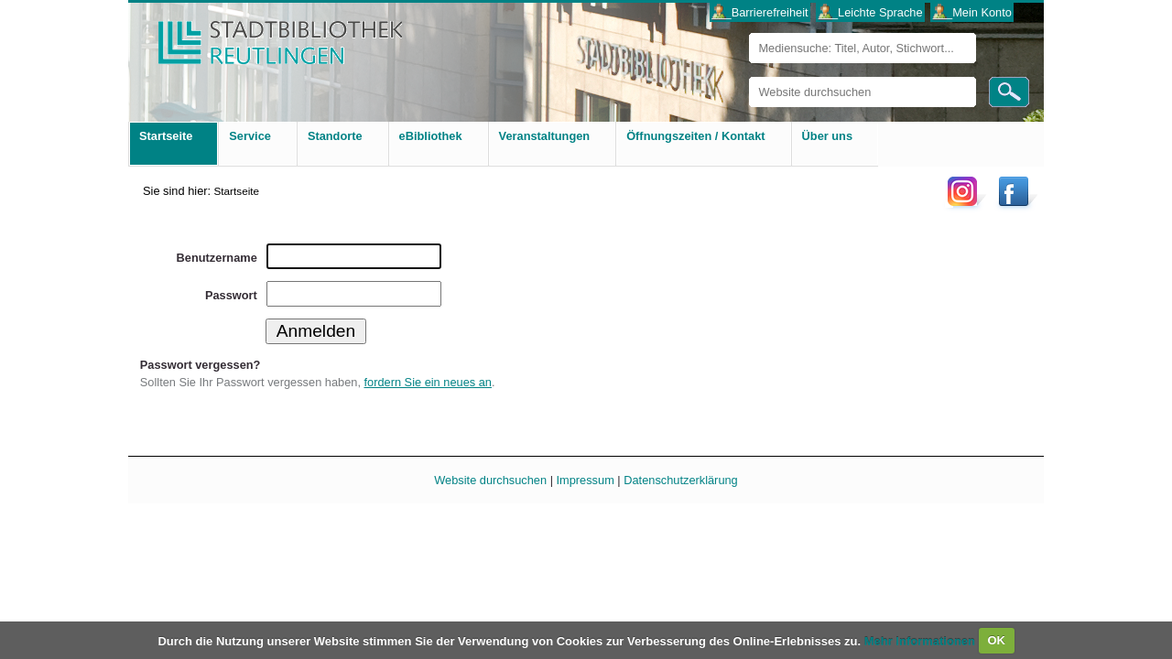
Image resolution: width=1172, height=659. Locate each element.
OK (996, 640)
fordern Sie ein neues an (428, 382)
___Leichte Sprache (871, 12)
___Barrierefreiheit (759, 12)
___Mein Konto (972, 12)
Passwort (231, 295)
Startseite (236, 191)
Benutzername (217, 258)
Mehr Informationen (921, 640)
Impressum (585, 480)
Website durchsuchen (748, 76)
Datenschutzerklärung (680, 480)
